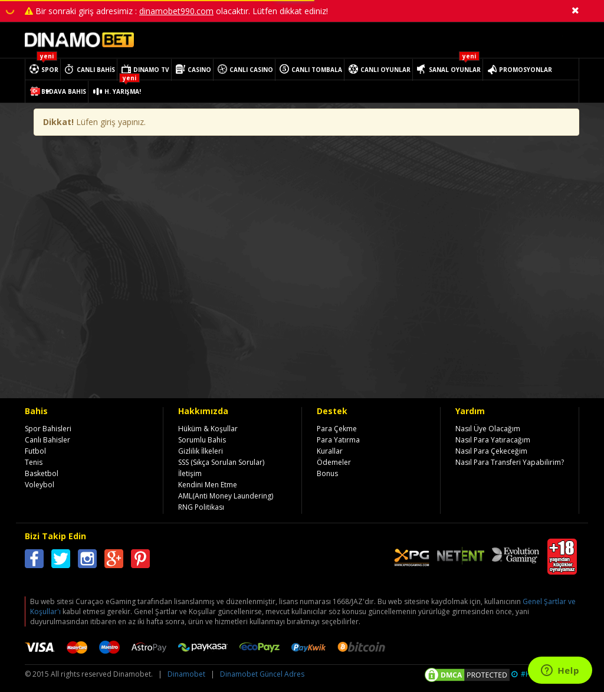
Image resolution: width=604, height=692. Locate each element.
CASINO (199, 69)
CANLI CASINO (251, 69)
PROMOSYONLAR (525, 69)
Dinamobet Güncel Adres (262, 674)
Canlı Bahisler (47, 440)
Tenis (33, 462)
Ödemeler (334, 462)
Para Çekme (337, 429)
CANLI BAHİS (96, 69)
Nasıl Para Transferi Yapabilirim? (509, 462)
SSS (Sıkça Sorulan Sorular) (221, 462)
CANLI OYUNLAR (385, 69)
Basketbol (41, 473)
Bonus (327, 473)
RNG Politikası (201, 507)
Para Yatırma (338, 440)
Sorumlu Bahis (202, 440)
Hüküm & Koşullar (208, 429)
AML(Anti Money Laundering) (225, 496)
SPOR (49, 69)
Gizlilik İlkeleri (200, 451)
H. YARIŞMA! (122, 91)
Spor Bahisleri (48, 429)
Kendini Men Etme (207, 485)
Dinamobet (186, 674)
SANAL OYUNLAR (455, 69)
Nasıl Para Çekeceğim (491, 451)
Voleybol (39, 485)
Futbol (35, 451)
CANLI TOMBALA (316, 69)
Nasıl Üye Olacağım (487, 429)
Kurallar (330, 451)
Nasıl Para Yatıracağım (492, 440)
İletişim (190, 473)
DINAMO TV (151, 69)
